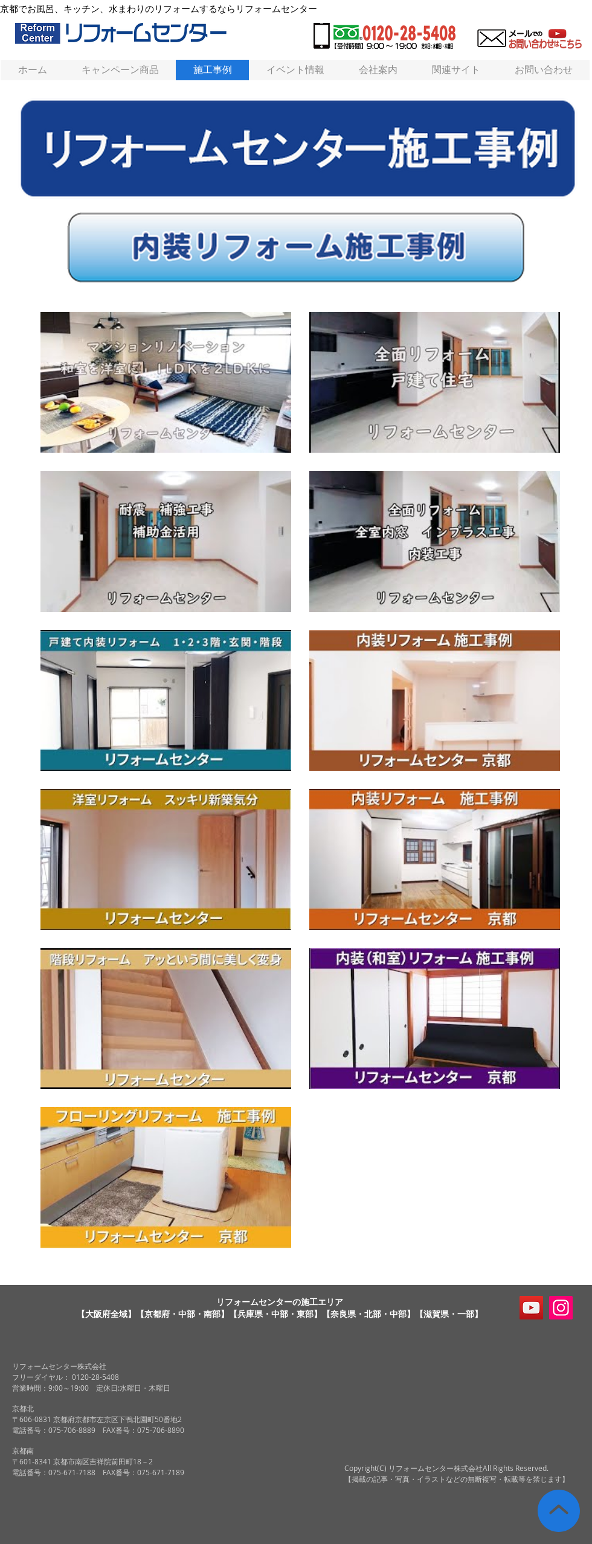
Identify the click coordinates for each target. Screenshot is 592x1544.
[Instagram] (561, 1307)
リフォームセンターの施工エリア (279, 1301)
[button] (455, 70)
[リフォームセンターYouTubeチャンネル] (531, 1307)
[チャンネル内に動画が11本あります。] (300, 780)
